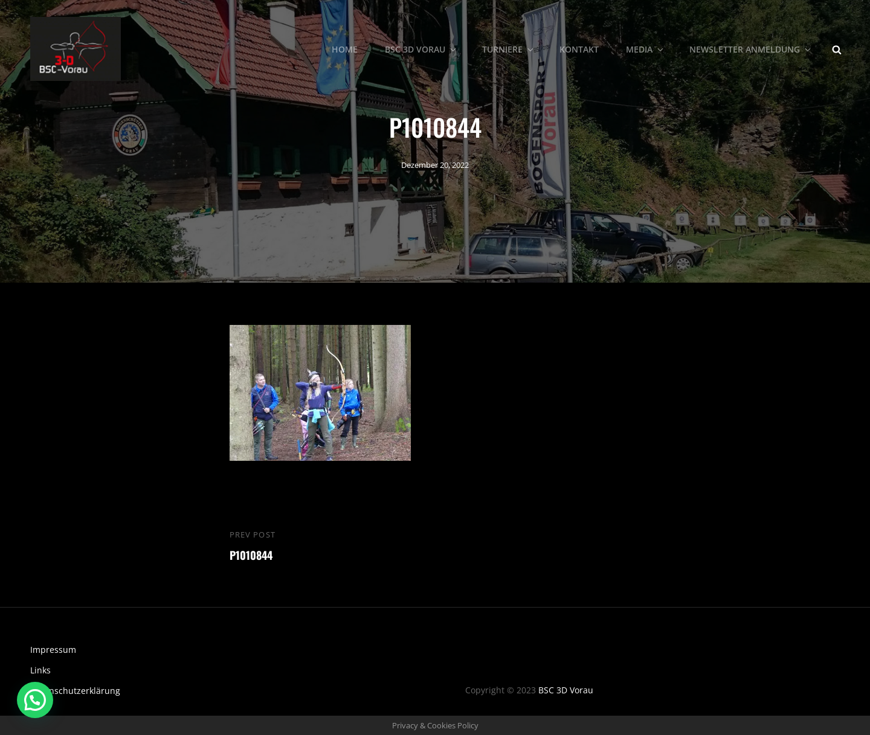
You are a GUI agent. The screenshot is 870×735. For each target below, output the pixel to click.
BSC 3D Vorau (421, 48)
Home (345, 48)
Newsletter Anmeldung (751, 48)
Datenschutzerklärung (75, 690)
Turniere (508, 48)
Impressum (53, 649)
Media (645, 48)
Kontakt (579, 48)
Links (40, 670)
